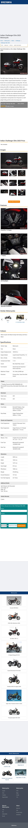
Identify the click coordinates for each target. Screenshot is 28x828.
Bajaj (17, 793)
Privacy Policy (19, 812)
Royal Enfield (5, 797)
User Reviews (17, 45)
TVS (17, 797)
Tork (3, 809)
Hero (3, 793)
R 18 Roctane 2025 (20, 322)
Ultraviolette (4, 814)
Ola (3, 811)
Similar (6, 45)
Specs (11, 45)
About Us (18, 808)
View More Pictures (14, 201)
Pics (2, 45)
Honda (17, 795)
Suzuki (3, 790)
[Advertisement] (14, 19)
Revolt (3, 816)
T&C (17, 810)
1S (8, 322)
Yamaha (4, 795)
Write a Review (21, 103)
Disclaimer (18, 814)
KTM (17, 790)
